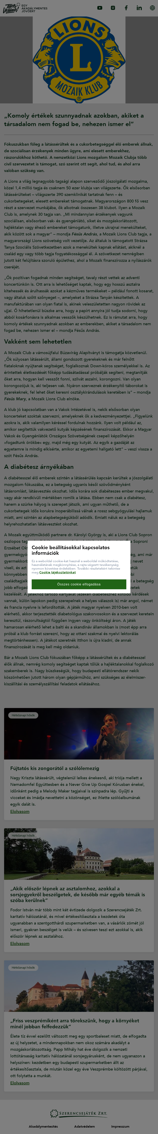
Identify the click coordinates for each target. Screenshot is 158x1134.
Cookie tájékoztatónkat (57, 572)
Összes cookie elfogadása (79, 584)
